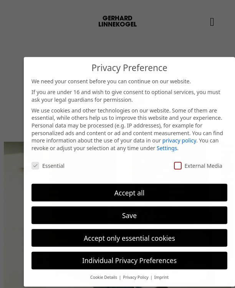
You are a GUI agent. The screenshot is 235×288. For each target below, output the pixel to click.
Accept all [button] (129, 188)
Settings (167, 143)
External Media (198, 161)
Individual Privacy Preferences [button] (129, 256)
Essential (48, 161)
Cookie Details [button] (104, 273)
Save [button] (129, 210)
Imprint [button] (161, 273)
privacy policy (179, 136)
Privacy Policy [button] (136, 273)
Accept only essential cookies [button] (129, 233)
